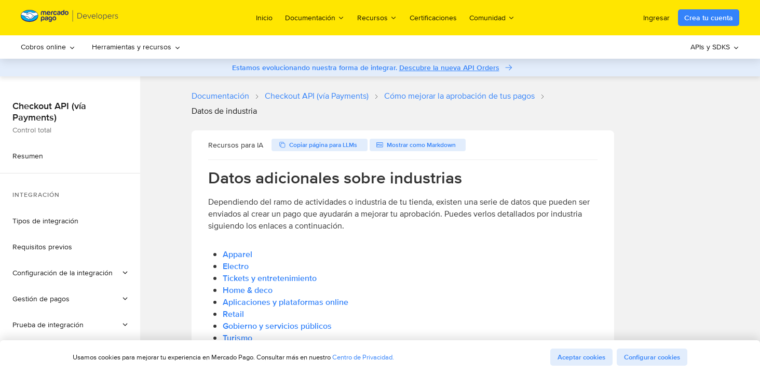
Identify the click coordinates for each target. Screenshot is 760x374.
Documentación (220, 96)
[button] (70, 272)
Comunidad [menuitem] (492, 17)
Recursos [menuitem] (377, 17)
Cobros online (48, 47)
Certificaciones (433, 17)
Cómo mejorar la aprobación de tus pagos (459, 96)
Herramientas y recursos (136, 47)
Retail (233, 314)
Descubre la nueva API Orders (449, 67)
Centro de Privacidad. (363, 357)
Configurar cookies (652, 357)
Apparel (237, 254)
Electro (236, 266)
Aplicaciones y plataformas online (285, 302)
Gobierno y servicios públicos (277, 326)
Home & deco (248, 290)
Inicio (264, 17)
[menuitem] (48, 47)
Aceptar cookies (581, 357)
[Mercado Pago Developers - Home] (70, 18)
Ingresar (656, 17)
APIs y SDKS (714, 47)
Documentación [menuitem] (315, 17)
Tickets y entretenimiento (270, 278)
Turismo (237, 338)
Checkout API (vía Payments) (317, 96)
